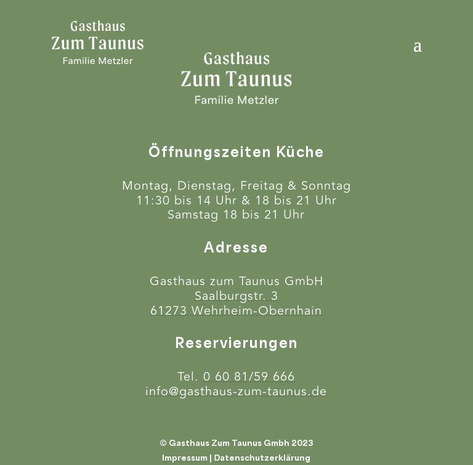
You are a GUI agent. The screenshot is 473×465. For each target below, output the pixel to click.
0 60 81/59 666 (249, 376)
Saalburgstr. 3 (236, 295)
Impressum (185, 458)
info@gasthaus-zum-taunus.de (236, 391)
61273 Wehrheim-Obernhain (236, 310)
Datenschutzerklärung (262, 458)
